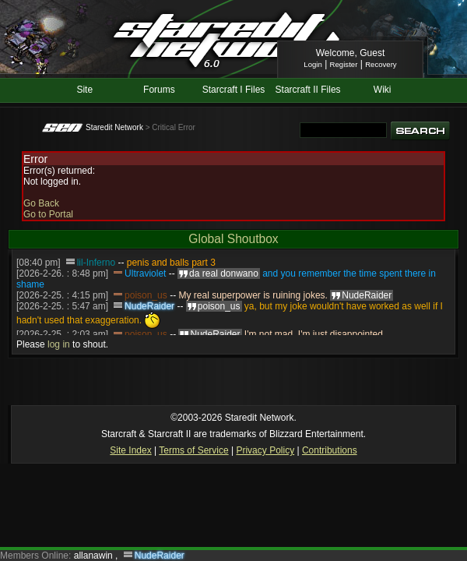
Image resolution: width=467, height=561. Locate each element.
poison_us (146, 295)
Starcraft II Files (308, 89)
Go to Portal (48, 214)
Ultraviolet (145, 273)
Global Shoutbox (233, 238)
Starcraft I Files (233, 89)
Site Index (130, 450)
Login (312, 64)
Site (84, 89)
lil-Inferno (96, 262)
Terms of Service (193, 450)
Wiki (383, 89)
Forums (159, 89)
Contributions (329, 450)
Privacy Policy (265, 450)
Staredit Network (114, 127)
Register (344, 64)
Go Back (41, 203)
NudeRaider (149, 306)
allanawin (94, 555)
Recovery (381, 64)
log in (58, 344)
